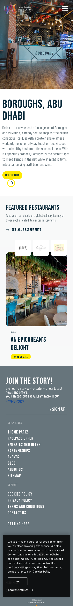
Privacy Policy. (15, 401)
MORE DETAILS (21, 356)
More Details (12, 175)
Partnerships (19, 451)
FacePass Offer (20, 438)
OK (17, 581)
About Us (15, 469)
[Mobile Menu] (65, 8)
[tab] (23, 248)
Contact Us (17, 513)
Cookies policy (20, 494)
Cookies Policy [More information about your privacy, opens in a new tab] (41, 571)
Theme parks (18, 432)
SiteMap (14, 475)
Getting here (18, 524)
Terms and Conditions (26, 506)
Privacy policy (20, 500)
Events (13, 457)
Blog (12, 463)
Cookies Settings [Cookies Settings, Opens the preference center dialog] (18, 590)
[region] (36, 566)
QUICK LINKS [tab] (15, 423)
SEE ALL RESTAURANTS (26, 230)
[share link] (11, 183)
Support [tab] (13, 485)
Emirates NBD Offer (24, 444)
